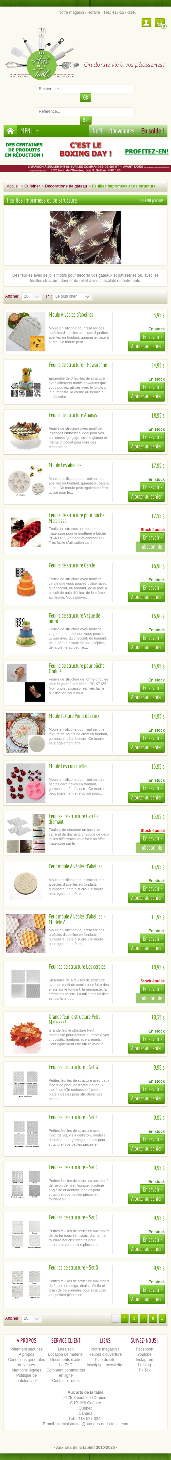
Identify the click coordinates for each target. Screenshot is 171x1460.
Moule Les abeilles (65, 465)
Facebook (144, 1349)
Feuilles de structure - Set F (73, 1117)
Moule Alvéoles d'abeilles (71, 314)
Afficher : (13, 296)
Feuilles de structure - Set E (73, 1217)
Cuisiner (32, 186)
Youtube (144, 1354)
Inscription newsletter (105, 1365)
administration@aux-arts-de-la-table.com (92, 1424)
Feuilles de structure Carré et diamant (74, 819)
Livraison (66, 1349)
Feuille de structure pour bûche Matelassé (76, 518)
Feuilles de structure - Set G (73, 1066)
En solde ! (152, 131)
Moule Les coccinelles (68, 765)
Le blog (144, 1365)
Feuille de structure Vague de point (74, 618)
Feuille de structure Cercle (72, 565)
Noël (97, 131)
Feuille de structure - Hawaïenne (78, 364)
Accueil (13, 186)
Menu (29, 131)
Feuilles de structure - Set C (73, 1167)
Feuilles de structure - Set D (73, 1267)
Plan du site (105, 1359)
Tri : (48, 296)
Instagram (144, 1359)
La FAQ (66, 1365)
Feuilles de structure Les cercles (77, 966)
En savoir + (152, 336)
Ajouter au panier (146, 346)
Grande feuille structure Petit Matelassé (74, 1019)
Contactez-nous (65, 1380)
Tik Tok (144, 1370)
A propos (26, 1354)
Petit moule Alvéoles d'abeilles (75, 866)
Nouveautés (121, 131)
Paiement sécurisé (26, 1349)
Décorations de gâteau (66, 186)
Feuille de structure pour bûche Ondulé (76, 668)
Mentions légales (26, 1370)
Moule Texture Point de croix (74, 715)
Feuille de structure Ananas (73, 414)
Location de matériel (65, 1354)
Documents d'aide (66, 1359)
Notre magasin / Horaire (79, 12)
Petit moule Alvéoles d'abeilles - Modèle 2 (77, 919)
